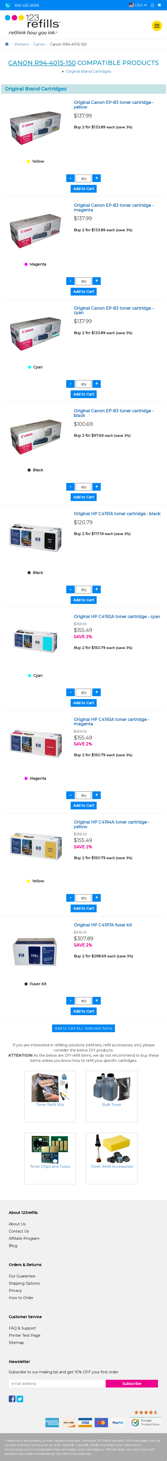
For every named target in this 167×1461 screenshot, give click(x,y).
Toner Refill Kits (50, 1104)
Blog (13, 1245)
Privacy (15, 1290)
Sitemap (16, 1342)
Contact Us (19, 1231)
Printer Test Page (24, 1335)
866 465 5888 (27, 5)
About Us (17, 1224)
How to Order (21, 1297)
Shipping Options (24, 1283)
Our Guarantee (22, 1276)
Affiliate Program (24, 1238)
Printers (21, 44)
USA (138, 5)
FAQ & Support (22, 1328)
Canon (39, 44)
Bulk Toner (111, 1104)
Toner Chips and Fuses (50, 1166)
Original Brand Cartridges (88, 71)
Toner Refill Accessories (112, 1166)
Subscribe (131, 1383)
